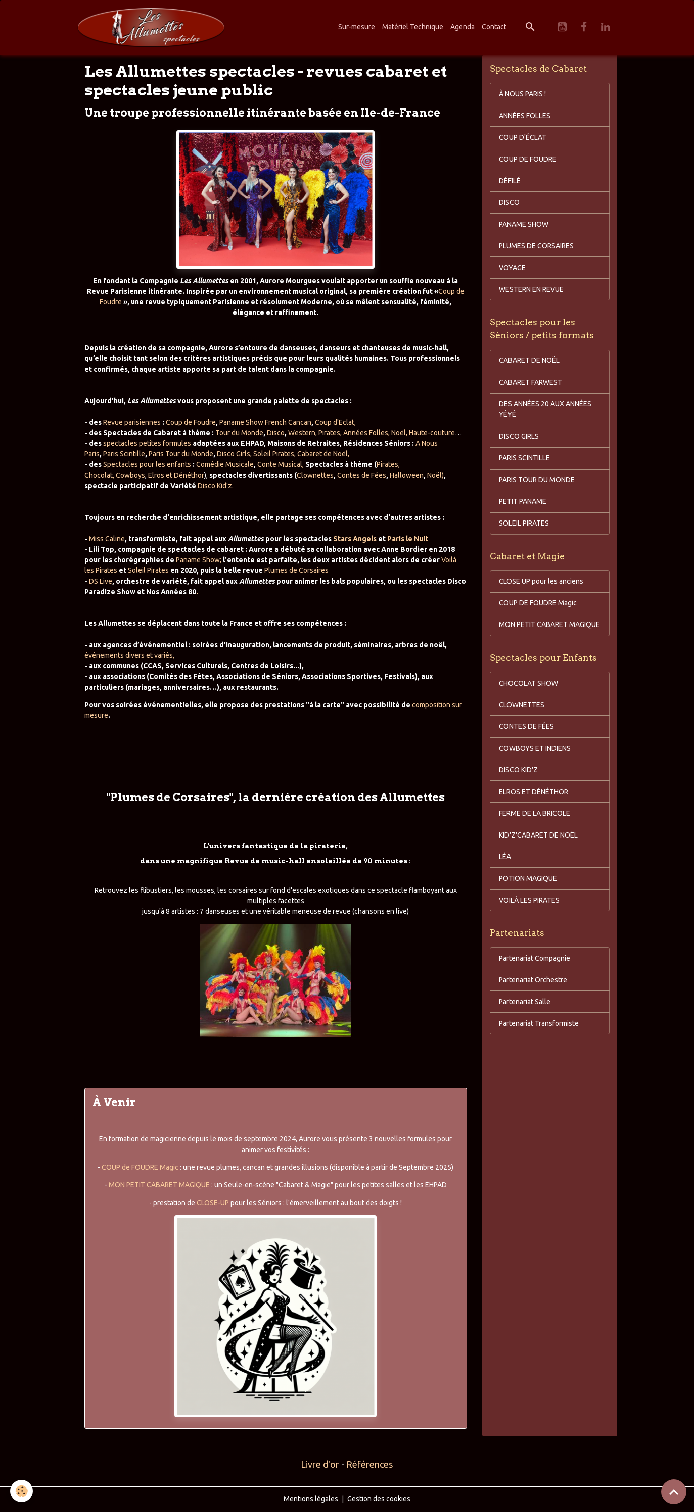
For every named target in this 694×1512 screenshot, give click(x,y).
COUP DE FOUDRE (528, 159)
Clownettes (315, 475)
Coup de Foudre (191, 422)
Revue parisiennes (132, 422)
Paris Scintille (124, 454)
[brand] (152, 27)
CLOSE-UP (213, 1202)
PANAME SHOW (523, 224)
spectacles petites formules (147, 443)
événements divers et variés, (129, 655)
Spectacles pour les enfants (147, 464)
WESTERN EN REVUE (531, 289)
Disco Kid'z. (216, 486)
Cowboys (129, 475)
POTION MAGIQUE (528, 878)
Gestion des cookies (378, 1499)
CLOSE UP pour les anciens (541, 581)
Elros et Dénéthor (176, 475)
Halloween (407, 475)
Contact (494, 27)
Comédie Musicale (225, 464)
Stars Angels (355, 539)
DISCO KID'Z (518, 770)
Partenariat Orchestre (533, 980)
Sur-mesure (356, 27)
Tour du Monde (239, 433)
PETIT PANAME (522, 501)
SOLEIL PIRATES (524, 523)
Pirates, (330, 433)
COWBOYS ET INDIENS (535, 748)
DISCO (509, 202)
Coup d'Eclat (334, 422)
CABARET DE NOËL (529, 360)
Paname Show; (198, 560)
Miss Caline (107, 539)
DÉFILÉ (510, 181)
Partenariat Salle (524, 1002)
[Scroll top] (673, 1491)
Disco (276, 433)
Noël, (399, 433)
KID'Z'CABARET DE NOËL (538, 835)
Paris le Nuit (407, 539)
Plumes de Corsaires (296, 570)
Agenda (462, 27)
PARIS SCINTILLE (524, 458)
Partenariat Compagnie (534, 958)
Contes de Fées (361, 475)
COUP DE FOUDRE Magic (538, 603)
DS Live (100, 581)
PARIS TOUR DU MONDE (537, 480)
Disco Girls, (234, 454)
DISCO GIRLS (519, 436)
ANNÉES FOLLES (524, 116)
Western (301, 433)
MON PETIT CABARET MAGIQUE (159, 1185)
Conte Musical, (280, 464)
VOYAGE (512, 268)
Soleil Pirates (273, 454)
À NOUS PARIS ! (522, 94)
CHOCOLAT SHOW (528, 683)
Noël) (435, 475)
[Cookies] (21, 1491)
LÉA (505, 857)
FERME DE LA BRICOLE (534, 813)
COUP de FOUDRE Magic (140, 1167)
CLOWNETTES (521, 705)
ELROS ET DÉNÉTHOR (533, 792)
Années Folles (365, 433)
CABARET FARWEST (530, 382)
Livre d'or (320, 1464)
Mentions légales (311, 1499)
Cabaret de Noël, (323, 454)
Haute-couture (432, 433)
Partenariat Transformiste (539, 1023)
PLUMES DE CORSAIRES (536, 246)
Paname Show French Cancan (265, 422)
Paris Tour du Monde (181, 454)
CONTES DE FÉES (526, 726)
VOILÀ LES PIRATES (529, 900)
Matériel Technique (412, 27)
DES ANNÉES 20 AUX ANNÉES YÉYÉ (545, 409)
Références (369, 1464)
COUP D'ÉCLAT (522, 137)
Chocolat (98, 475)
